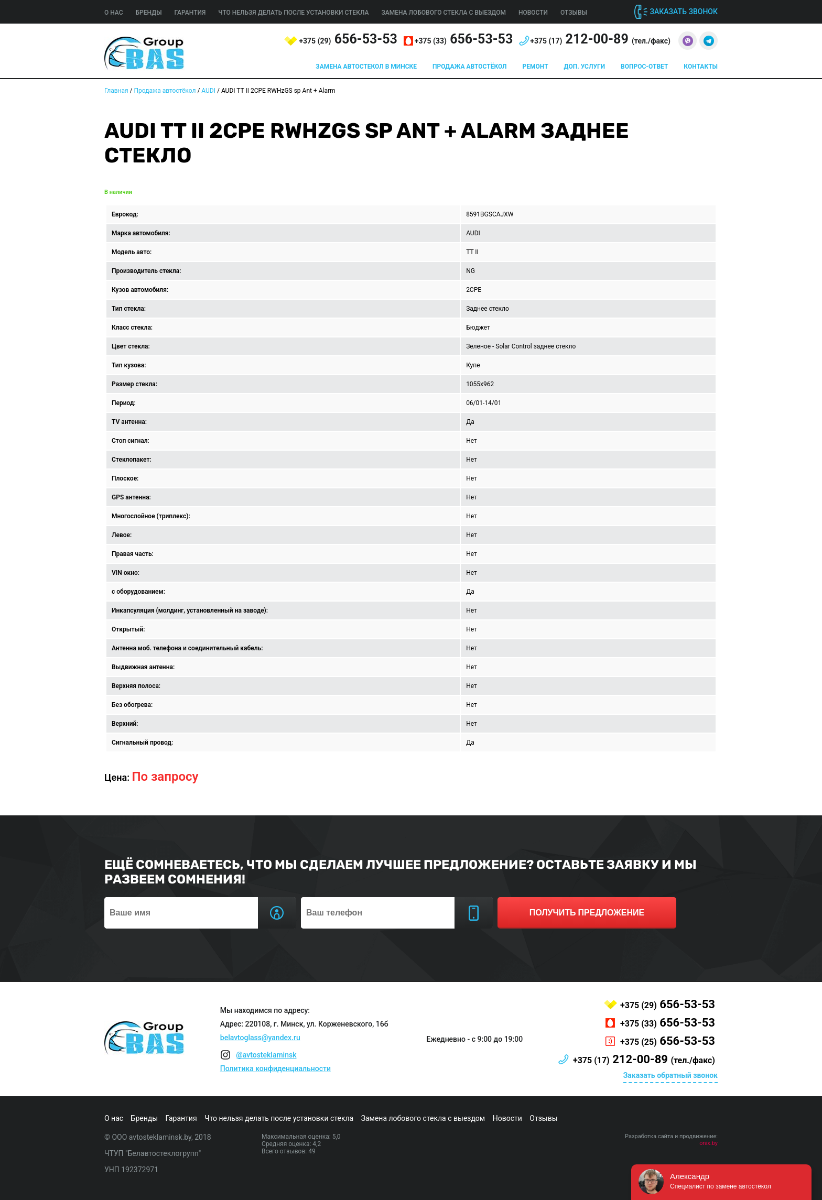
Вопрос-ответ (644, 66)
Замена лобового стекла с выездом (443, 12)
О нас (113, 12)
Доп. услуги (584, 66)
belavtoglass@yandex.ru (260, 1037)
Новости (533, 12)
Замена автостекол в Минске (366, 66)
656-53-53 (348, 39)
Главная (116, 90)
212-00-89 (600, 39)
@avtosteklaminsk (266, 1055)
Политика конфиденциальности (275, 1068)
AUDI (208, 90)
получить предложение (586, 913)
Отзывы (573, 12)
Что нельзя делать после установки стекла (293, 12)
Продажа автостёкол (469, 66)
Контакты (701, 66)
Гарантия (190, 12)
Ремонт (535, 66)
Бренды (149, 12)
